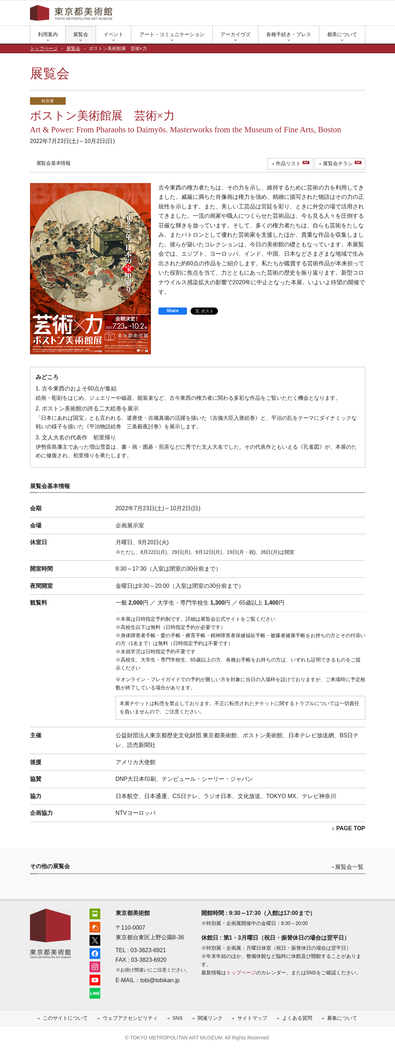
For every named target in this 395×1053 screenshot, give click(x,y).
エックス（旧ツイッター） (294, 14)
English (185, 14)
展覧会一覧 (349, 867)
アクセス (272, 14)
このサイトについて (65, 1018)
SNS (178, 1018)
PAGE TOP (350, 828)
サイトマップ (252, 1018)
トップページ (44, 48)
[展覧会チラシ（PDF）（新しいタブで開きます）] (340, 163)
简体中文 (208, 14)
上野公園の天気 (283, 14)
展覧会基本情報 (53, 163)
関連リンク (210, 1018)
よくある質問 (297, 1018)
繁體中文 (232, 14)
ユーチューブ (326, 14)
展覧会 (73, 48)
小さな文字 (351, 14)
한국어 (253, 14)
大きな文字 (361, 14)
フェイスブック (304, 14)
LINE (336, 14)
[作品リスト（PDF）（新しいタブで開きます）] (290, 163)
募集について (342, 1018)
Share (172, 310)
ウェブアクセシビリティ (130, 1018)
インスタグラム (315, 14)
